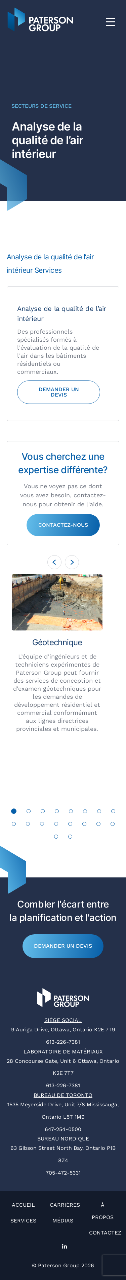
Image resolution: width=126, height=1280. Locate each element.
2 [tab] (28, 812)
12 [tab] (56, 825)
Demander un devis (63, 946)
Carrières (65, 1205)
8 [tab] (113, 812)
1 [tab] (14, 813)
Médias (62, 1220)
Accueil (23, 1205)
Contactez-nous (63, 525)
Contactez (105, 1232)
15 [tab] (98, 825)
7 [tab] (98, 812)
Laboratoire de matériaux (63, 1051)
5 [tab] (70, 812)
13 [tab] (70, 825)
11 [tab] (42, 825)
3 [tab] (42, 812)
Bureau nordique (63, 1138)
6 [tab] (85, 812)
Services (23, 1220)
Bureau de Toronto (63, 1095)
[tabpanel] (63, 653)
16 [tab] (113, 825)
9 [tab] (13, 825)
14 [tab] (84, 825)
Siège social (63, 1020)
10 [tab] (28, 825)
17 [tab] (56, 838)
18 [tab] (70, 838)
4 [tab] (56, 812)
